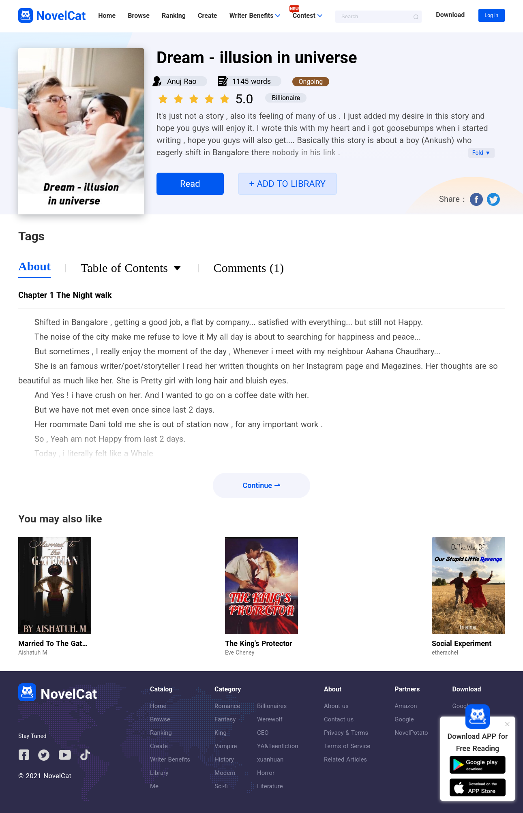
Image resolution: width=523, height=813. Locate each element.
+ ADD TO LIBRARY (287, 184)
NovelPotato (411, 732)
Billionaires (272, 706)
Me (154, 786)
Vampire (225, 746)
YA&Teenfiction (277, 746)
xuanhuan (270, 759)
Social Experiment (461, 643)
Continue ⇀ (262, 485)
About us (336, 706)
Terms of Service (347, 746)
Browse (138, 15)
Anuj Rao (182, 81)
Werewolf (270, 719)
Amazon (405, 706)
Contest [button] (307, 15)
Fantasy (225, 719)
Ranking (174, 15)
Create (207, 15)
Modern (224, 773)
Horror (265, 773)
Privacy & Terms (346, 732)
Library (159, 773)
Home (107, 15)
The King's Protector (258, 643)
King (220, 732)
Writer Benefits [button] (255, 15)
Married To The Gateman (59, 643)
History (224, 759)
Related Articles (345, 759)
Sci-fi (221, 786)
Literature (270, 786)
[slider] (195, 96)
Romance (227, 706)
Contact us (339, 719)
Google (404, 719)
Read (190, 184)
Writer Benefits (170, 759)
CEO (263, 732)
